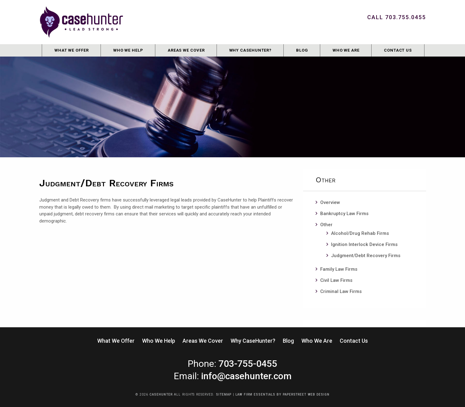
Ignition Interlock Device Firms (364, 244)
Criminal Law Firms (341, 291)
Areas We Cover (186, 50)
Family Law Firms (338, 269)
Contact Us (398, 50)
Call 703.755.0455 (396, 17)
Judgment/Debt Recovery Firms (365, 255)
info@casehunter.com (246, 376)
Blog (302, 50)
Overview (330, 202)
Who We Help (128, 50)
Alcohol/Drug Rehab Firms (360, 233)
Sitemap (223, 394)
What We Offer (71, 50)
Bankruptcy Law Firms (344, 213)
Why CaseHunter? (250, 50)
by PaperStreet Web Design (303, 394)
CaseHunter (160, 394)
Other (326, 224)
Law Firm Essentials (255, 394)
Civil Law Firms (336, 280)
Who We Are (346, 50)
